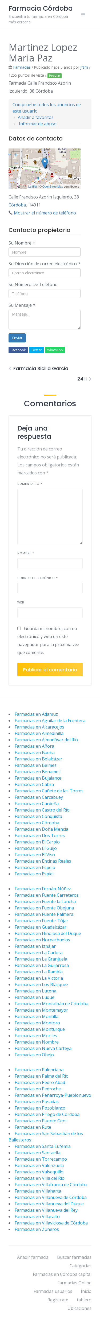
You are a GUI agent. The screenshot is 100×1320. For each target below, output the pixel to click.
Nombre (25, 553)
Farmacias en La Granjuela (41, 959)
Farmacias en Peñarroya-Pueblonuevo (53, 1095)
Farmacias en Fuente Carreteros (47, 895)
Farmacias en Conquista (38, 816)
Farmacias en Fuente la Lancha (45, 901)
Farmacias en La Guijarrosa (42, 965)
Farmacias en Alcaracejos (39, 727)
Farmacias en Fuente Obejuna (44, 908)
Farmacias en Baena (35, 752)
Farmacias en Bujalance (38, 778)
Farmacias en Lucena (35, 991)
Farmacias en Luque (34, 997)
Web (20, 602)
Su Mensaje (22, 305)
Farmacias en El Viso (35, 855)
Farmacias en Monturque (40, 1029)
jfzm (84, 67)
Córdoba (17, 205)
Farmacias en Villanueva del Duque (49, 1204)
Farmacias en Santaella (37, 1153)
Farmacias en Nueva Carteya (43, 1048)
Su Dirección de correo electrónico (45, 264)
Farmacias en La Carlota (38, 952)
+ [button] (16, 156)
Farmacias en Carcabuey (39, 797)
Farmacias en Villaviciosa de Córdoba (51, 1223)
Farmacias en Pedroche (38, 1089)
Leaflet (32, 186)
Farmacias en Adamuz (36, 714)
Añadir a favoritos (36, 117)
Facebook (18, 350)
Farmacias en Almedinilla (39, 733)
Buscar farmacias (74, 1257)
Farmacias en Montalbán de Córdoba (51, 1004)
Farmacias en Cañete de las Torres (49, 791)
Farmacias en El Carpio (37, 842)
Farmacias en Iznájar (35, 946)
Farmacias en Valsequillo (39, 1172)
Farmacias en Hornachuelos (42, 940)
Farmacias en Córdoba (37, 823)
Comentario (29, 484)
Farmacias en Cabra (34, 784)
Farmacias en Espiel (34, 874)
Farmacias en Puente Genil (41, 1121)
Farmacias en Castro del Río (42, 810)
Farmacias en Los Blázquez (41, 984)
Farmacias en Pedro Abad (40, 1082)
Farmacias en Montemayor (41, 1010)
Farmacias (22, 67)
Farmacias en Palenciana (39, 1070)
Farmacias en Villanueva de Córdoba (51, 1197)
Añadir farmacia (33, 1257)
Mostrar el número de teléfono (45, 213)
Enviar (17, 337)
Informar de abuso (38, 124)
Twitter (36, 350)
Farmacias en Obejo (34, 1055)
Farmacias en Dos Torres (40, 835)
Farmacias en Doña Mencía (41, 829)
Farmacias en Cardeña (37, 803)
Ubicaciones (79, 1308)
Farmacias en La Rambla (39, 972)
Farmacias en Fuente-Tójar (41, 921)
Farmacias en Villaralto (37, 1216)
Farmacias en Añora (34, 746)
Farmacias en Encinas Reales (43, 861)
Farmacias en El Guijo (36, 848)
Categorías (80, 1266)
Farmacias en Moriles (36, 1035)
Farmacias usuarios (53, 1291)
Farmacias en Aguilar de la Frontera (50, 720)
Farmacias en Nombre (37, 1042)
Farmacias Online (74, 1283)
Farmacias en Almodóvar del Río (46, 740)
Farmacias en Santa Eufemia (43, 1146)
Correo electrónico (37, 578)
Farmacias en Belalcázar (38, 759)
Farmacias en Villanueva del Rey (46, 1210)
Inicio (86, 1291)
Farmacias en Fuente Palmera (44, 914)
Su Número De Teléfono (33, 284)
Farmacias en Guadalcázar (40, 927)
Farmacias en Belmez (36, 765)
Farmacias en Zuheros (37, 1229)
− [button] (16, 164)
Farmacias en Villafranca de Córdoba (51, 1184)
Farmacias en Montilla (36, 1016)
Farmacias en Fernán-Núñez (43, 889)
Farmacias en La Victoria (39, 978)
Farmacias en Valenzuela (39, 1165)
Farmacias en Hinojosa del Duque (48, 933)
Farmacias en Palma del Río (42, 1076)
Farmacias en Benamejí (38, 772)
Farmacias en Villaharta (38, 1191)
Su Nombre (22, 243)
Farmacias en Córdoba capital (62, 1274)
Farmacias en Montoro (37, 1023)
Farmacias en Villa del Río (40, 1178)
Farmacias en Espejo (35, 867)
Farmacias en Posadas (37, 1101)
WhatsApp (55, 350)
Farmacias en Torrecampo (41, 1159)
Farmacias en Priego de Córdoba (47, 1114)
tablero (84, 1300)
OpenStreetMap (52, 186)
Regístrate (57, 1300)
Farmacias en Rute (33, 1127)
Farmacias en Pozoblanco (40, 1108)
